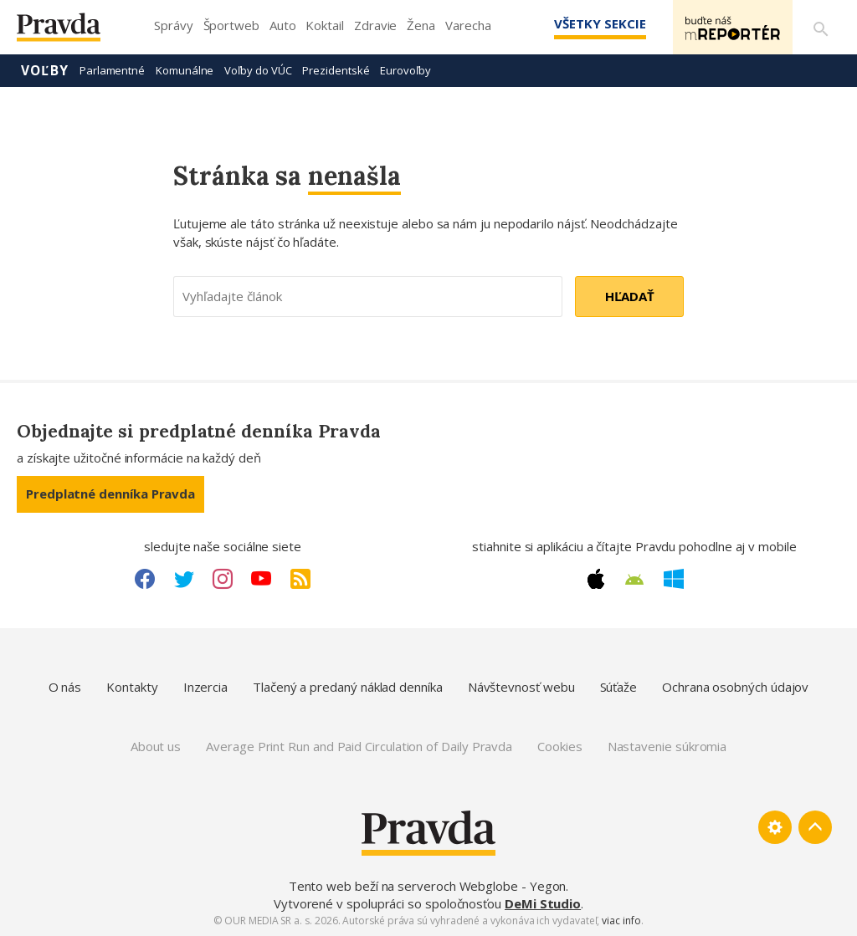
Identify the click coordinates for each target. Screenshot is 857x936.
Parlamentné (112, 70)
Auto (282, 25)
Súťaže (619, 686)
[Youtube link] (261, 579)
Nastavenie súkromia (667, 746)
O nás (65, 686)
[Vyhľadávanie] (820, 28)
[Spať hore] (815, 827)
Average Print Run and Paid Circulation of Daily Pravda (359, 746)
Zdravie (375, 25)
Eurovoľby (405, 70)
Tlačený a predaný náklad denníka (348, 686)
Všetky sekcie (597, 23)
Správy (173, 25)
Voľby (45, 70)
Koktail (324, 25)
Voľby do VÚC (257, 70)
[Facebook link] (145, 579)
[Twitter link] (184, 579)
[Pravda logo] (71, 31)
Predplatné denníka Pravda (110, 493)
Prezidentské (335, 70)
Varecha (467, 25)
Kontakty (131, 686)
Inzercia (205, 686)
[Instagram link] (223, 579)
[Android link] (634, 580)
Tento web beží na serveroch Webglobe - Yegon (428, 885)
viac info (621, 920)
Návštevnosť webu (521, 686)
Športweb (231, 25)
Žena (421, 25)
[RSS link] (300, 579)
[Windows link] (674, 579)
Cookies (559, 746)
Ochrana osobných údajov (735, 686)
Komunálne (184, 70)
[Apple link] (596, 579)
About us (156, 746)
